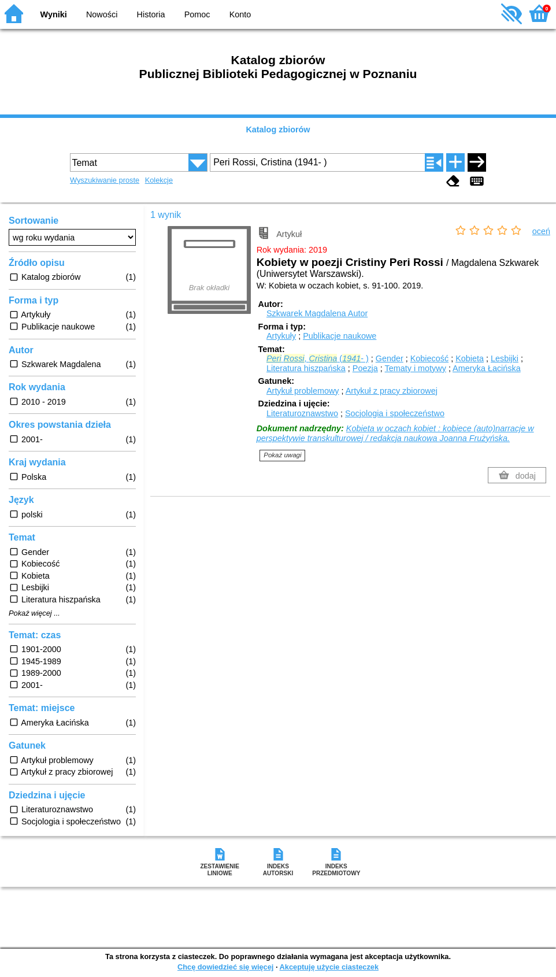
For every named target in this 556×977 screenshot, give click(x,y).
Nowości (101, 14)
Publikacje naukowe (339, 336)
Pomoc (197, 14)
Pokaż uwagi (282, 455)
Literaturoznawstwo (302, 413)
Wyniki (53, 14)
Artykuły (281, 336)
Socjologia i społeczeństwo (394, 413)
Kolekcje (159, 180)
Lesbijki (504, 358)
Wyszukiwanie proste (104, 180)
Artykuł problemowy (302, 390)
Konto (240, 14)
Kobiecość (429, 358)
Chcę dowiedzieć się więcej (225, 967)
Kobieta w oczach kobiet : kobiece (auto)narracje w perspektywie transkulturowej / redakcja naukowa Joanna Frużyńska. (395, 433)
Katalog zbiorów (278, 129)
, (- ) (317, 358)
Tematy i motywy (415, 368)
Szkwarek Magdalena (317, 313)
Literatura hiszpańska (306, 368)
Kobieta (469, 358)
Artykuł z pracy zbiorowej (392, 390)
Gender (389, 358)
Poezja (365, 368)
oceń (541, 231)
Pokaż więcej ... (34, 613)
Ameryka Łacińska (487, 368)
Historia (151, 14)
